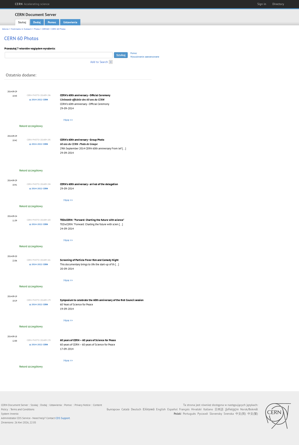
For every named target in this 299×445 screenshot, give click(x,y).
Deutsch (136, 409)
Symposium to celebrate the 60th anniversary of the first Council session (101, 300)
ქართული (232, 409)
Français (184, 409)
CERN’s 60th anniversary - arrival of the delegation (89, 184)
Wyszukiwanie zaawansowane (144, 56)
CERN (32, 4)
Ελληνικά (148, 409)
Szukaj (22, 22)
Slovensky (216, 413)
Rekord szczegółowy (31, 126)
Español (172, 409)
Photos (37, 29)
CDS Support (62, 418)
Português (189, 413)
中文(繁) (253, 413)
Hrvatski (196, 409)
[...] (124, 148)
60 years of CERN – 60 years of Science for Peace (88, 340)
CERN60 (45, 29)
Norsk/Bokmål (249, 409)
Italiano (208, 409)
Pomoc (52, 22)
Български (113, 409)
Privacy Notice (83, 405)
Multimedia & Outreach (21, 29)
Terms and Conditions (22, 409)
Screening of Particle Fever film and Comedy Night (89, 260)
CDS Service (24, 418)
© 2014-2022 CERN (38, 99)
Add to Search (99, 62)
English (161, 409)
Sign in (261, 4)
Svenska (229, 413)
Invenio (14, 413)
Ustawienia (70, 22)
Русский (202, 413)
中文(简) (240, 413)
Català (125, 409)
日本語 (219, 409)
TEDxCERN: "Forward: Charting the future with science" (92, 220)
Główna (5, 29)
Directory (278, 4)
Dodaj (37, 22)
